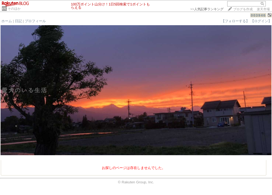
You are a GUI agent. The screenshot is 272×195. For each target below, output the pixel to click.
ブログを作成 (243, 9)
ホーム (6, 21)
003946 (258, 15)
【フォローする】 (235, 21)
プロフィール (35, 21)
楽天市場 (263, 9)
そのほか (14, 9)
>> (206, 9)
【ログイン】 (261, 21)
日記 (18, 21)
